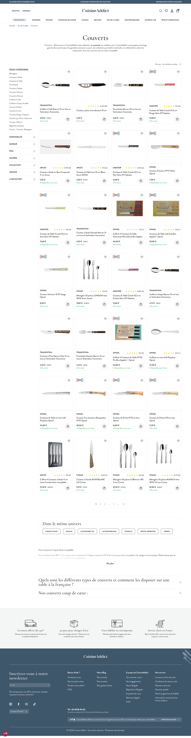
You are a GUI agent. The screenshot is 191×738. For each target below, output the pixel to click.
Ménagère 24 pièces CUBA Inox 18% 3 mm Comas (128, 481)
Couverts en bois (15, 111)
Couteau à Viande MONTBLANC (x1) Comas (90, 481)
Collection (22, 165)
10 (123, 504)
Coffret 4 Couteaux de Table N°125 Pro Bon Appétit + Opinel (127, 359)
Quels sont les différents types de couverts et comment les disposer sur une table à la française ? (110, 582)
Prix (22, 151)
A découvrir (22, 179)
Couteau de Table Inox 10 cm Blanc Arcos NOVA (90, 174)
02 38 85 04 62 (78, 709)
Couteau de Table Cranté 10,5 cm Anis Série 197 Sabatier (54, 235)
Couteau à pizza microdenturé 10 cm (91, 110)
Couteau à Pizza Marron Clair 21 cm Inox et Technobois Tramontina (55, 357)
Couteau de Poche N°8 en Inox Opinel (162, 419)
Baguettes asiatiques (16, 126)
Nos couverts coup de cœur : (110, 593)
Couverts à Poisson (16, 92)
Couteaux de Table (16, 81)
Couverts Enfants (15, 107)
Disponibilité (22, 137)
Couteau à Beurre (15, 122)
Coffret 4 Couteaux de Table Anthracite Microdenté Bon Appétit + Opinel (128, 236)
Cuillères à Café (15, 100)
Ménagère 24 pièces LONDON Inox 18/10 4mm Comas (91, 297)
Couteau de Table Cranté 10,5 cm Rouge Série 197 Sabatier (163, 112)
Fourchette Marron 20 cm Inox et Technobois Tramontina (127, 110)
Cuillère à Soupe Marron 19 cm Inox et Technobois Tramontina (164, 296)
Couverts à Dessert (16, 96)
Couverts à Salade (15, 88)
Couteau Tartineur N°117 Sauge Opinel (53, 296)
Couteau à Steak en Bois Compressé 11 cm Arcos (55, 174)
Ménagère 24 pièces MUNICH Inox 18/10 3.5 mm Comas (164, 481)
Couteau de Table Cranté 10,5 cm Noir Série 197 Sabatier (127, 174)
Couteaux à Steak (15, 77)
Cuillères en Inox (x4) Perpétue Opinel (162, 359)
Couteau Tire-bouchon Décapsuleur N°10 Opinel (91, 419)
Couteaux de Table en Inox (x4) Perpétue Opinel (53, 419)
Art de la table (23, 25)
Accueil (12, 25)
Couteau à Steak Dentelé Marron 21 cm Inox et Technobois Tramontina (91, 234)
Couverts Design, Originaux (19, 114)
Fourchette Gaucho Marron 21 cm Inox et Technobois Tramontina (90, 357)
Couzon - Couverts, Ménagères (20, 129)
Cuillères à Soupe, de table (18, 103)
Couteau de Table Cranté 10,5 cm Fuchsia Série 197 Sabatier (127, 297)
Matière (22, 158)
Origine (22, 172)
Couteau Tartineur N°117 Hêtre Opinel (162, 172)
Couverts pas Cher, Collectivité (20, 118)
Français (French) (19, 711)
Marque (22, 144)
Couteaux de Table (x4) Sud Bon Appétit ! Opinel (162, 235)
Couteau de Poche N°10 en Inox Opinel (126, 419)
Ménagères (13, 73)
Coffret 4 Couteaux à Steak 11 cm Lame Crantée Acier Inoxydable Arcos (54, 482)
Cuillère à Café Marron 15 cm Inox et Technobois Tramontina (55, 110)
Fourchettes (13, 85)
